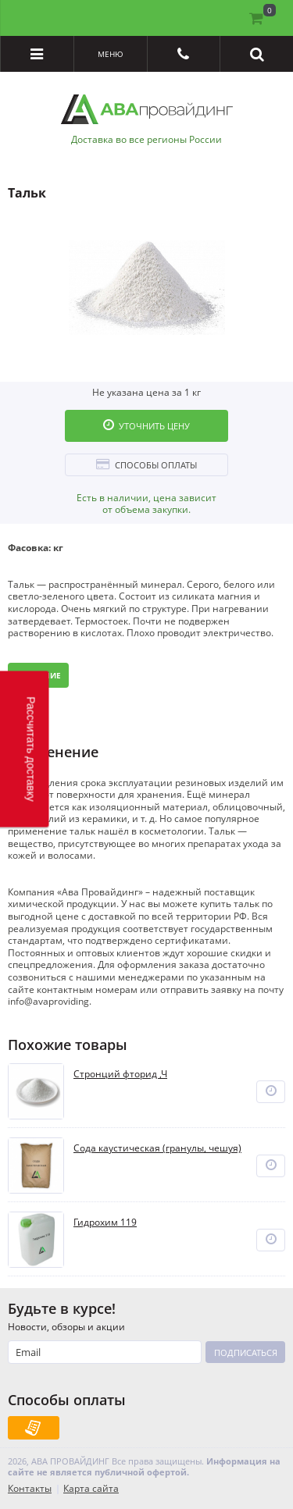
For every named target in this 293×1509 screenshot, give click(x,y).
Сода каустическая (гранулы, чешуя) (157, 1148)
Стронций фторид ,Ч (120, 1074)
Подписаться (245, 1352)
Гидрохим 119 (105, 1222)
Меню (110, 53)
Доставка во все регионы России (146, 139)
